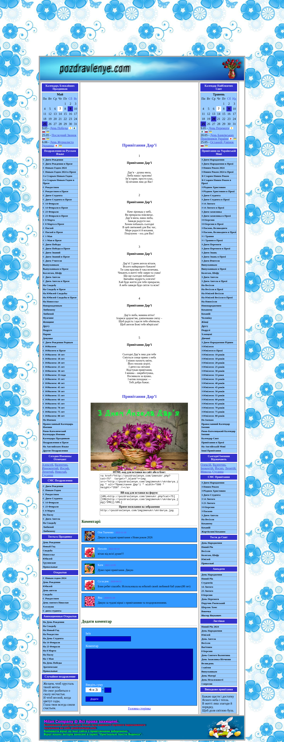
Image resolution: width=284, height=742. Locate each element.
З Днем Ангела (209, 277)
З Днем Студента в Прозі (215, 199)
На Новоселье (51, 301)
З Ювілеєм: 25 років (212, 366)
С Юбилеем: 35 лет (54, 379)
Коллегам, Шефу (52, 272)
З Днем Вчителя (210, 260)
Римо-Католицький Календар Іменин (218, 433)
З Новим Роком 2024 (212, 167)
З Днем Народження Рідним (217, 342)
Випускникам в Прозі (213, 268)
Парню (47, 334)
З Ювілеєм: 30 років (212, 370)
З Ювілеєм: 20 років (212, 362)
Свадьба (47, 550)
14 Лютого (207, 586)
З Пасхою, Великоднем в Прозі (218, 232)
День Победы (59, 128)
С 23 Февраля (51, 211)
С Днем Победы (52, 244)
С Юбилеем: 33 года (54, 375)
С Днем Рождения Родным (58, 342)
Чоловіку (206, 317)
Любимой (48, 313)
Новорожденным (52, 305)
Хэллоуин (48, 606)
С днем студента (52, 610)
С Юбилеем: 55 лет (54, 395)
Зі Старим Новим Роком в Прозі (216, 182)
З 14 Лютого (208, 203)
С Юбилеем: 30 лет (54, 370)
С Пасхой (48, 228)
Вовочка (206, 611)
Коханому (206, 309)
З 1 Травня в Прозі (212, 240)
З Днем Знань (209, 252)
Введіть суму (94, 684)
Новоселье (49, 554)
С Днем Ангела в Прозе (56, 281)
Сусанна (47, 475)
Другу (46, 326)
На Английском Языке (56, 446)
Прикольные (50, 566)
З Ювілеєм (207, 346)
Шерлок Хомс (209, 607)
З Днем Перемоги (211, 244)
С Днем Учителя (52, 260)
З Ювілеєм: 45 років (212, 387)
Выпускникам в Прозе (55, 268)
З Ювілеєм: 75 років (212, 411)
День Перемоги (219, 128)
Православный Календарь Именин (58, 426)
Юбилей (47, 558)
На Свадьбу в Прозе (54, 289)
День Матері (208, 675)
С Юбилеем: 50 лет (54, 391)
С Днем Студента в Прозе (57, 199)
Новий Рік (207, 547)
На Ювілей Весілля (212, 293)
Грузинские (49, 562)
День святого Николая (55, 602)
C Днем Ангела (51, 518)
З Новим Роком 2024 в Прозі (217, 171)
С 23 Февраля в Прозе (55, 215)
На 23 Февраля (51, 646)
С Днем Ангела (51, 277)
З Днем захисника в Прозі (216, 215)
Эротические (50, 666)
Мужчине (48, 317)
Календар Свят (210, 438)
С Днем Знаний (51, 252)
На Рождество (51, 634)
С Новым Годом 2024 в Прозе (59, 171)
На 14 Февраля (51, 642)
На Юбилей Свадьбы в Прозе (60, 297)
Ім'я (88, 633)
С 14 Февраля (51, 203)
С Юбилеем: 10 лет (54, 354)
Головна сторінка (139, 708)
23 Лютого (207, 590)
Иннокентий (50, 468)
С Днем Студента (52, 195)
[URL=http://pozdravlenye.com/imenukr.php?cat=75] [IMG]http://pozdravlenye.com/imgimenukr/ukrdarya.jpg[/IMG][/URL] (139, 499)
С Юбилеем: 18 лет (54, 358)
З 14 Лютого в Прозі (212, 207)
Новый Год (49, 546)
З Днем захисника (211, 211)
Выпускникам (51, 264)
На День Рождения (53, 622)
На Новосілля (209, 301)
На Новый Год (51, 630)
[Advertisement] (142, 29)
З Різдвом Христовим (213, 187)
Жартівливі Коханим (213, 531)
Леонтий (47, 471)
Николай (61, 471)
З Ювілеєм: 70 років (212, 407)
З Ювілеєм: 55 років (212, 395)
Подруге (47, 330)
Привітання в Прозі (212, 442)
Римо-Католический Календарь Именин (54, 433)
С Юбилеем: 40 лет (54, 383)
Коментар (92, 646)
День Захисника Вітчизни (216, 659)
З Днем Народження (212, 159)
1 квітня (206, 667)
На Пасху (48, 514)
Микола (206, 471)
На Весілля (207, 285)
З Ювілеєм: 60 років (212, 399)
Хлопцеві (206, 334)
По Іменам (207, 419)
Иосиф (64, 468)
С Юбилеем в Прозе (54, 350)
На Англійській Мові (213, 446)
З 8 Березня (207, 219)
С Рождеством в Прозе (55, 191)
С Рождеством (51, 187)
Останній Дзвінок (222, 142)
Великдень (207, 663)
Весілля (205, 551)
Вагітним (206, 647)
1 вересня (206, 683)
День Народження (211, 542)
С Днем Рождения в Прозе (58, 163)
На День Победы (52, 662)
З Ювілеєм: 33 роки (212, 375)
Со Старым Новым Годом (57, 176)
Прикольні (207, 563)
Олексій (206, 464)
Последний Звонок (64, 135)
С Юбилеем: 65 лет (54, 403)
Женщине (48, 321)
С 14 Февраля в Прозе (55, 207)
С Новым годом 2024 (54, 578)
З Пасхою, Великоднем (214, 228)
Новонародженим (211, 305)
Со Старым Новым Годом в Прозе (58, 182)
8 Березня (206, 595)
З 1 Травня (207, 236)
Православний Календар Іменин (215, 426)
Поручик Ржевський (213, 603)
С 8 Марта (49, 219)
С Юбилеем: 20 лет (54, 362)
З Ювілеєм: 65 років (212, 403)
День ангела (50, 590)
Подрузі (205, 330)
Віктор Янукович (211, 615)
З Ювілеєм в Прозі (212, 350)
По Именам (49, 419)
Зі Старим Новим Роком (215, 176)
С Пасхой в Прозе (53, 232)
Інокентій (207, 468)
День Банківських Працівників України (217, 137)
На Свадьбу (49, 285)
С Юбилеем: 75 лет (54, 411)
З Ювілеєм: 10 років (212, 354)
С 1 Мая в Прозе (52, 240)
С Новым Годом (52, 490)
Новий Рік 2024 (210, 626)
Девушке (48, 338)
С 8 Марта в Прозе (53, 224)
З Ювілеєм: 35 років (212, 379)
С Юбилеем (49, 346)
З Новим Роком (210, 486)
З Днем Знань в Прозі (213, 256)
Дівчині (205, 338)
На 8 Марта (49, 650)
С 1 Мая (47, 236)
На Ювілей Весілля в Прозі (217, 297)
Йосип (219, 468)
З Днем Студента (210, 195)
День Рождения (51, 542)
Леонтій (230, 468)
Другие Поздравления (55, 450)
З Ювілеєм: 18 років (212, 358)
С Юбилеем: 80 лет (54, 415)
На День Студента (53, 638)
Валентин (61, 464)
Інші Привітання (211, 450)
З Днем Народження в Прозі (217, 163)
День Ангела (208, 638)
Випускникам (209, 264)
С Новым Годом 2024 (55, 167)
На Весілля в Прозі (212, 289)
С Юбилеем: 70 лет (54, 407)
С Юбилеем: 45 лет (54, 387)
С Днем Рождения (53, 159)
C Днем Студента (52, 498)
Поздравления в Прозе (55, 442)
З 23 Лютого (208, 503)
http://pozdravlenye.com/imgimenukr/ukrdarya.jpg (139, 511)
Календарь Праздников (56, 438)
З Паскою (206, 511)
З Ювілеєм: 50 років (212, 391)
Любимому (49, 309)
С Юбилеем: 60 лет (54, 399)
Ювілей (205, 559)
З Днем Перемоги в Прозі (215, 248)
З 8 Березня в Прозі (212, 224)
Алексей (47, 464)
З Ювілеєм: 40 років (212, 383)
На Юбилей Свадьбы (55, 293)
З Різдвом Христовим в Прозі (217, 191)
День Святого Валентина (215, 655)
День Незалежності (212, 679)
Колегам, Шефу (210, 272)
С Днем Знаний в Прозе (56, 256)
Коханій (205, 313)
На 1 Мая (48, 658)
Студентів (207, 582)
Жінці (204, 321)
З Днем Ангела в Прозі (214, 281)
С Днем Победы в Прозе (56, 248)
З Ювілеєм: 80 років (212, 415)
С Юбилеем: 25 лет (54, 366)
